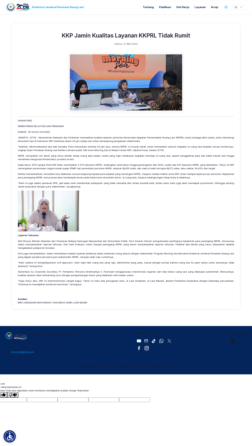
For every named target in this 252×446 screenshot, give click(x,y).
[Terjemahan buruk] (12, 394)
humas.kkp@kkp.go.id (22, 352)
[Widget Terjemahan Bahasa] (238, 7)
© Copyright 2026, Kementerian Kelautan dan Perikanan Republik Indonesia (126, 366)
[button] (10, 436)
